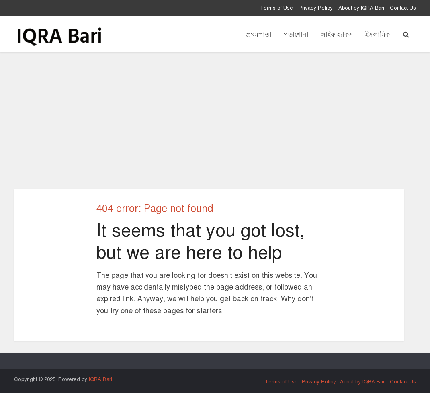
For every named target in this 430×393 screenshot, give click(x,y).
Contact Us (403, 8)
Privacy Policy (316, 8)
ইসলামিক (377, 34)
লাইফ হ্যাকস (337, 34)
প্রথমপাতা (259, 34)
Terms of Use (276, 8)
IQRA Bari (100, 379)
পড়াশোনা (296, 34)
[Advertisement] (215, 120)
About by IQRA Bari (361, 8)
